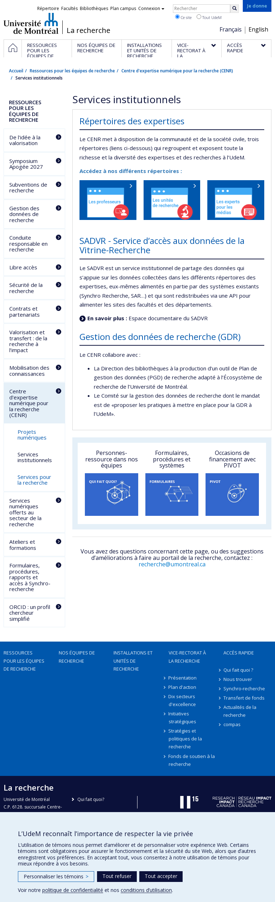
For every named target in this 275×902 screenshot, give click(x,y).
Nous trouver (237, 679)
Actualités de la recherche (239, 711)
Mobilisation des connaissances (29, 370)
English (258, 29)
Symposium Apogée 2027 (26, 164)
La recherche (88, 30)
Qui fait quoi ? (238, 670)
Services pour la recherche (34, 479)
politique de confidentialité (72, 890)
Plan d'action (183, 687)
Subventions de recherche (28, 187)
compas (232, 724)
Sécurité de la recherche (26, 287)
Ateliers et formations (22, 544)
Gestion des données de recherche (24, 214)
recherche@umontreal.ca (172, 564)
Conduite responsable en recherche (28, 243)
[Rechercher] (234, 8)
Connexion (151, 8)
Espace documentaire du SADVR (147, 318)
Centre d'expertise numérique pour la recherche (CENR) (177, 71)
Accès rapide (238, 652)
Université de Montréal (31, 23)
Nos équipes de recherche (77, 656)
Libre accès (23, 267)
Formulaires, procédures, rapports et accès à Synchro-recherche (29, 577)
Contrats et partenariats (24, 311)
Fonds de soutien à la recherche (192, 760)
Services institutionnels (35, 457)
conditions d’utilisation (146, 890)
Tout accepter (161, 876)
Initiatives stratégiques (182, 717)
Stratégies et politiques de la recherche (185, 739)
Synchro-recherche (244, 688)
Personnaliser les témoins (56, 876)
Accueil (16, 71)
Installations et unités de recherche (133, 660)
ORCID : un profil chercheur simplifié (29, 612)
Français (230, 29)
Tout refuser (116, 876)
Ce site (183, 17)
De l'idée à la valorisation (24, 140)
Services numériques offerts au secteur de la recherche (25, 512)
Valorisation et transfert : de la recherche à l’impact (28, 341)
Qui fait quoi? (90, 799)
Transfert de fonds (244, 698)
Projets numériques (32, 434)
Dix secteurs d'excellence (182, 700)
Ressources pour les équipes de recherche (72, 71)
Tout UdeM (209, 17)
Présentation (183, 678)
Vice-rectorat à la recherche (187, 656)
